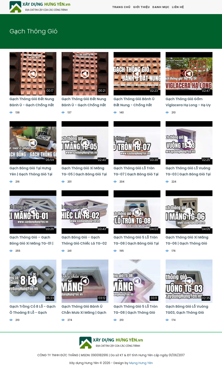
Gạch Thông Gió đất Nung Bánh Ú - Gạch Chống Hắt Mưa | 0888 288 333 (32, 105)
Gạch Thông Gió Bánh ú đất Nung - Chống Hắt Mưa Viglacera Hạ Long (134, 105)
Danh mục (160, 7)
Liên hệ (178, 7)
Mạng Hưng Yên (141, 363)
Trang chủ (121, 7)
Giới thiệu (141, 7)
